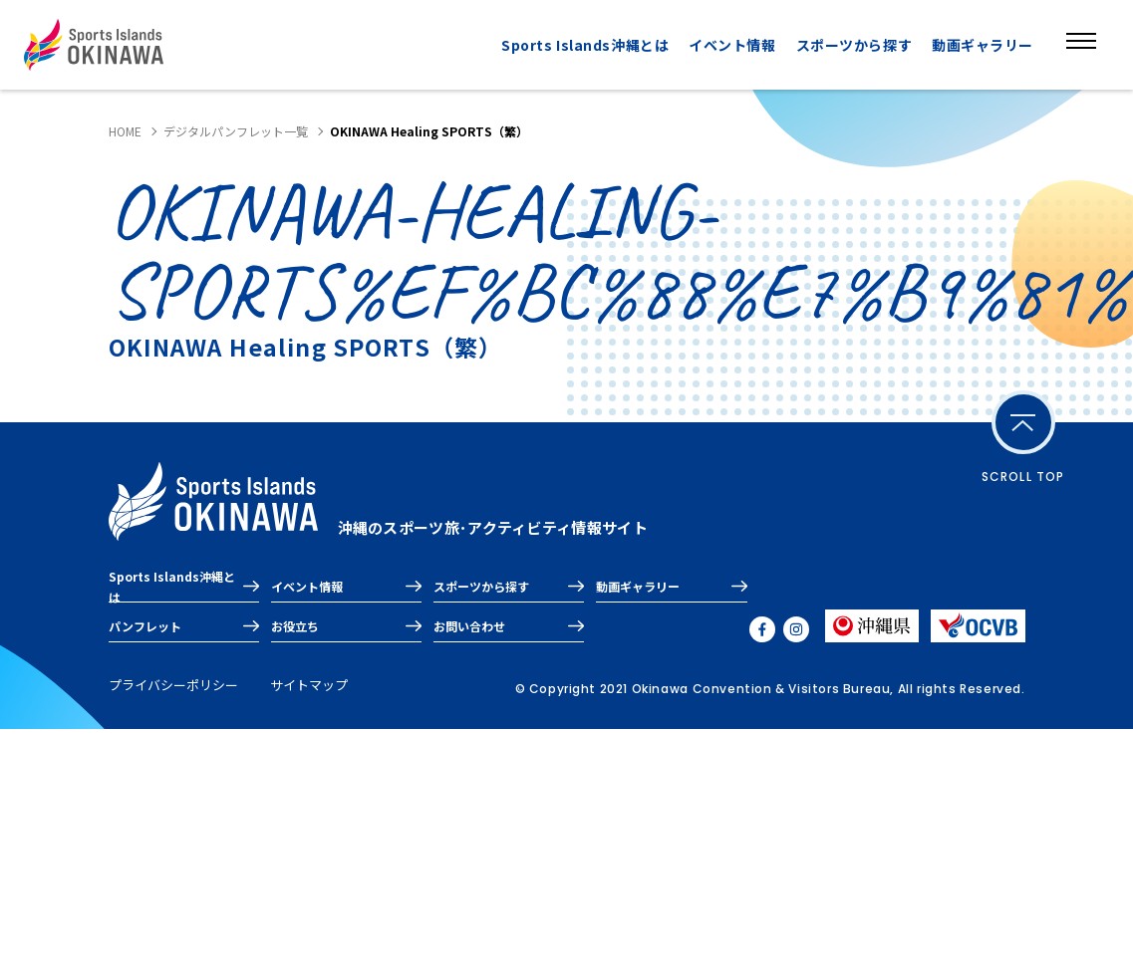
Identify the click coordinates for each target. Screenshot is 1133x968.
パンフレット (145, 625)
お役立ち (295, 625)
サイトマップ (309, 684)
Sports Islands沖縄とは (585, 45)
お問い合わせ (469, 625)
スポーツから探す (854, 45)
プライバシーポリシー (173, 684)
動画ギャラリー (982, 45)
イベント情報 (732, 45)
